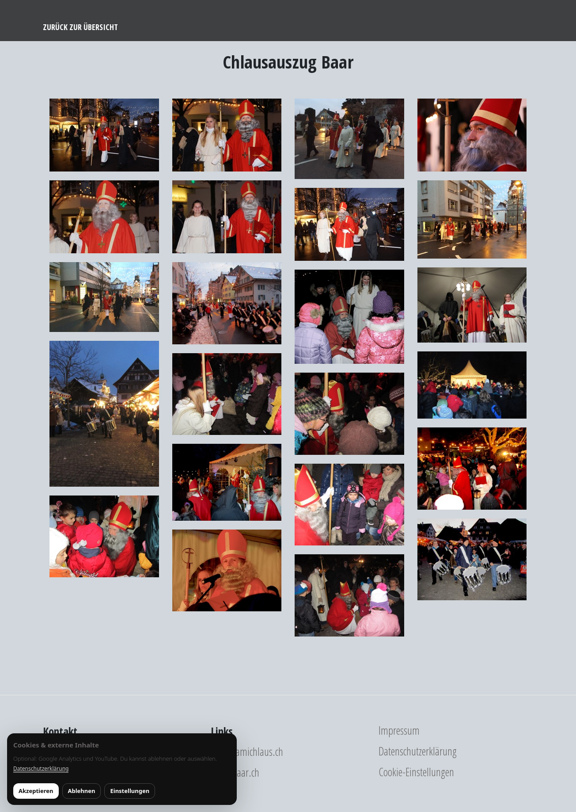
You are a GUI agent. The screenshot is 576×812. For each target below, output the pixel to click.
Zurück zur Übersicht (80, 27)
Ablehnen (81, 791)
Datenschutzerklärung (418, 751)
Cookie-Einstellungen (416, 771)
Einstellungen (129, 791)
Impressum (399, 730)
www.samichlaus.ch (247, 751)
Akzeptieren (36, 791)
